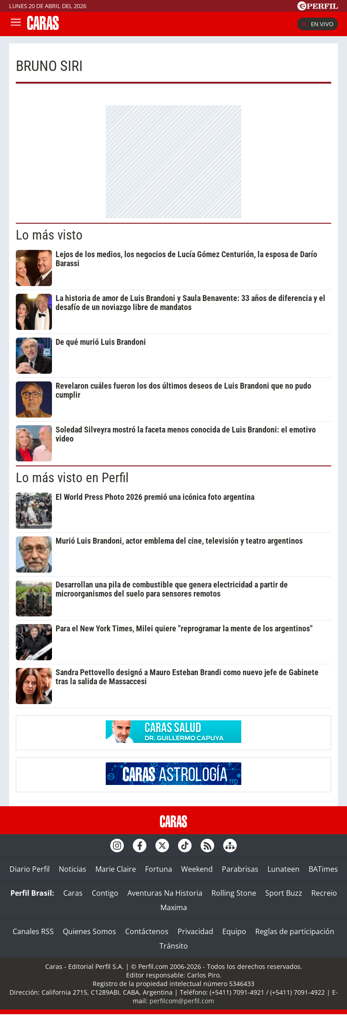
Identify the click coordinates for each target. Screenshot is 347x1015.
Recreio (324, 893)
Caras (73, 893)
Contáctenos (147, 931)
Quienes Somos (89, 931)
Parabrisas (240, 869)
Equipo (234, 931)
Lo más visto (49, 235)
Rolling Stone (233, 893)
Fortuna (158, 869)
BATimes (323, 869)
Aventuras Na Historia (164, 893)
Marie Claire (115, 869)
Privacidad (195, 931)
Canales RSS (33, 931)
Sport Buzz (283, 893)
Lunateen (283, 869)
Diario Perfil (29, 869)
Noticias (72, 869)
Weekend (197, 869)
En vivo (317, 24)
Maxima (173, 907)
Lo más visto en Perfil (72, 477)
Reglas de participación (294, 931)
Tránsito (173, 946)
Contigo (105, 893)
